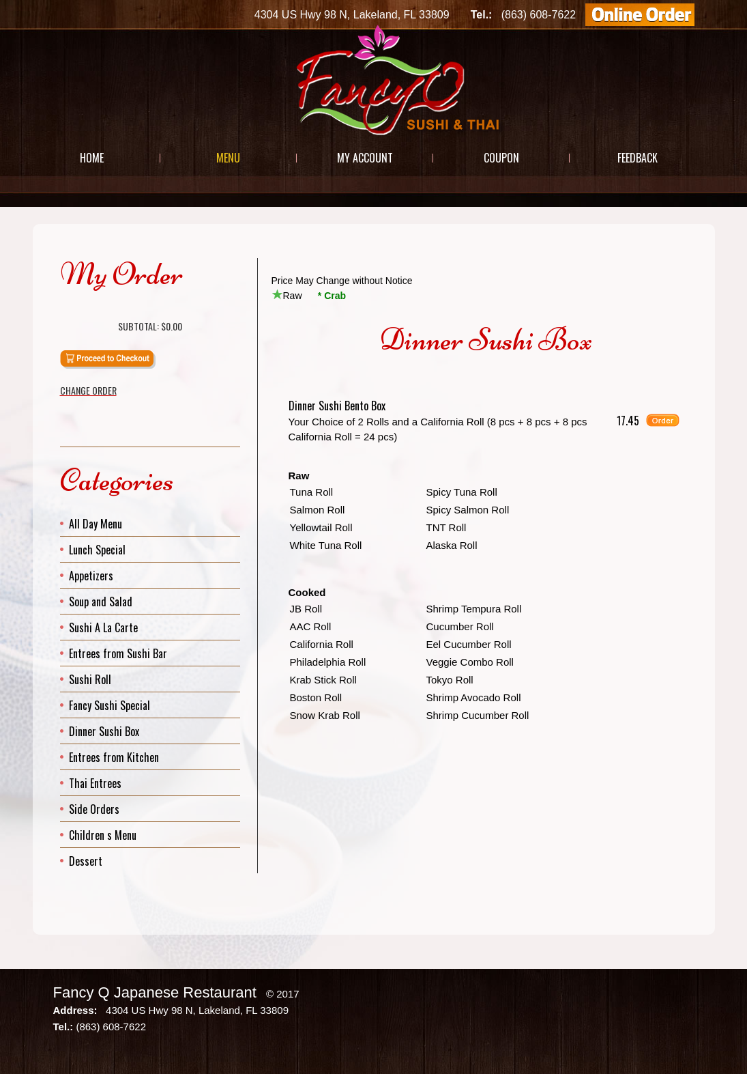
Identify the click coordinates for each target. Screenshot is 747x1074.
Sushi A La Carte (103, 627)
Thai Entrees (95, 783)
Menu (228, 158)
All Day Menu (95, 523)
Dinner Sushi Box (104, 731)
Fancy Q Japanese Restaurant (155, 992)
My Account (365, 158)
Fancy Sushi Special (109, 705)
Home (92, 158)
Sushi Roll (90, 679)
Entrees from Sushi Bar (118, 653)
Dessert (85, 861)
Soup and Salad (100, 601)
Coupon (501, 158)
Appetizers (91, 575)
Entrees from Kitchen (114, 757)
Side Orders (94, 809)
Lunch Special (97, 549)
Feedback (637, 158)
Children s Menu (102, 835)
